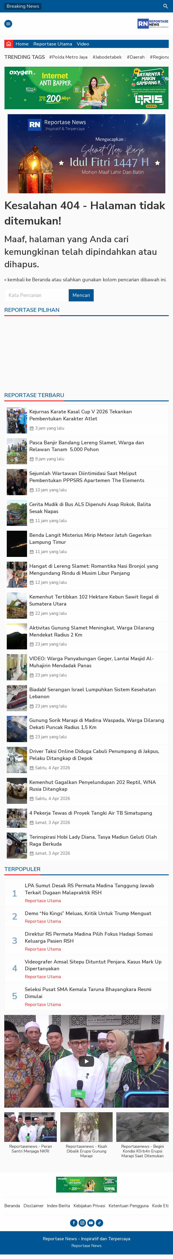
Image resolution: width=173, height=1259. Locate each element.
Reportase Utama (52, 44)
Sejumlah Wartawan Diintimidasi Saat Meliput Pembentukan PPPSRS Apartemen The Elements (86, 478)
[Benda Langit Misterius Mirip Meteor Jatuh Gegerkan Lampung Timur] (17, 545)
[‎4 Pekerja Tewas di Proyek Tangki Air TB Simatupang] (17, 822)
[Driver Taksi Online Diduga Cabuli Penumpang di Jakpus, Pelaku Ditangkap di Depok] (17, 764)
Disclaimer (34, 1210)
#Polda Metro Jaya (69, 57)
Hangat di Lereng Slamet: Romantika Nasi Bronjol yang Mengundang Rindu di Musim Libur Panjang (93, 572)
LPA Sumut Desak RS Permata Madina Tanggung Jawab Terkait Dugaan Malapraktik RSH (89, 894)
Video (83, 44)
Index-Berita (61, 1210)
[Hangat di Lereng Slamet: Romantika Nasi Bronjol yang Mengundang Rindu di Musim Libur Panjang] (17, 577)
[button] (30, 1140)
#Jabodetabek (109, 57)
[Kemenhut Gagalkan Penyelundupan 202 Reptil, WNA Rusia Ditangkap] (17, 795)
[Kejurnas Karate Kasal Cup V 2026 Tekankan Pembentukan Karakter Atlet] (17, 421)
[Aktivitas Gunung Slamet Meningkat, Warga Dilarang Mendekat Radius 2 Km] (17, 639)
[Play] (86, 1066)
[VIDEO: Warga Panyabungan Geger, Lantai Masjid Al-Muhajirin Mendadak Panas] (17, 670)
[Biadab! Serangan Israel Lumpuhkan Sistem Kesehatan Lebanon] (17, 701)
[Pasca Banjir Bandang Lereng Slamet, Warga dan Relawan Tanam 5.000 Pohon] (17, 452)
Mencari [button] (81, 295)
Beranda (12, 1210)
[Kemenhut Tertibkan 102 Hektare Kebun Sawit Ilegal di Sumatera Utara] (17, 608)
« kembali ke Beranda (28, 280)
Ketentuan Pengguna (134, 1210)
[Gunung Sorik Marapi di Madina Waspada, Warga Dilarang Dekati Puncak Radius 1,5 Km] (17, 732)
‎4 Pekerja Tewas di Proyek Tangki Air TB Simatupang (90, 817)
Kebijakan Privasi (93, 1210)
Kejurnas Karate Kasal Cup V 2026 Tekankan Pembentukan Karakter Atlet (80, 416)
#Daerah (139, 57)
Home (22, 44)
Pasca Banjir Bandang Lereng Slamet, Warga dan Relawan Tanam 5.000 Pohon (86, 447)
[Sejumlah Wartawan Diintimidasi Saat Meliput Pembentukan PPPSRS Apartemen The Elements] (17, 483)
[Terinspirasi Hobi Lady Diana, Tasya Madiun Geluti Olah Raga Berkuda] (17, 850)
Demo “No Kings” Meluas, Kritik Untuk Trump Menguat (88, 918)
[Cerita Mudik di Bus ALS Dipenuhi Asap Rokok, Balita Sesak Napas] (17, 514)
